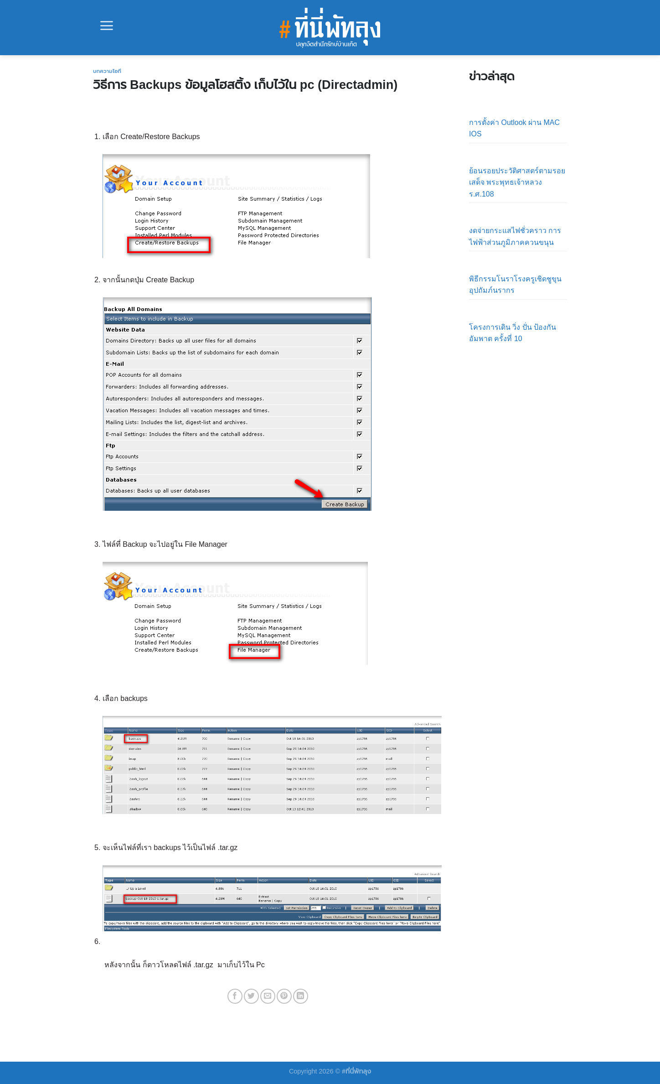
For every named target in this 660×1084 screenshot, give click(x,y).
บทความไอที (107, 71)
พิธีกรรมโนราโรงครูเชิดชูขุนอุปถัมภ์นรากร (515, 285)
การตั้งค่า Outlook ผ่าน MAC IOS (514, 128)
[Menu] (106, 25)
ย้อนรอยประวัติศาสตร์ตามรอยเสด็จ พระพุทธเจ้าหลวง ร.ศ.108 (517, 182)
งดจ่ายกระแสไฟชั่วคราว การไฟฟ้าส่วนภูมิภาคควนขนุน (515, 236)
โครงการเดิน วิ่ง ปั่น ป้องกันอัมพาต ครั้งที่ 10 (512, 333)
